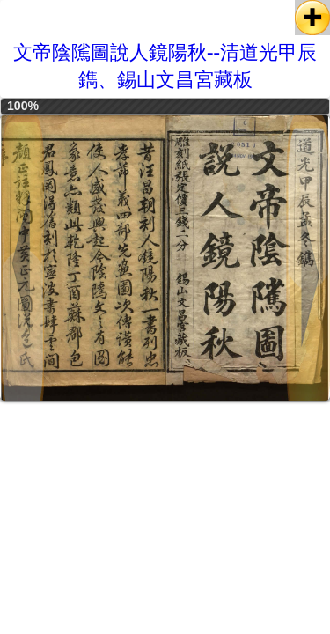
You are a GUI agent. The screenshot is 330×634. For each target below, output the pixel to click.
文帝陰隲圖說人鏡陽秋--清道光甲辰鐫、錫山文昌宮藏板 (165, 66)
